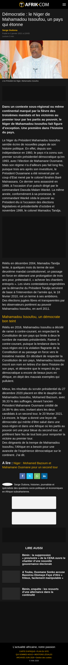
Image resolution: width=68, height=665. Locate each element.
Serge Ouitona (9, 30)
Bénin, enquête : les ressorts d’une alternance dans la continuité (40, 592)
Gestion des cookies (44, 658)
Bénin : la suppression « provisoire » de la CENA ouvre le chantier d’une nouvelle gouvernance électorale (43, 559)
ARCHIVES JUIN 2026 (25, 658)
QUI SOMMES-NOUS (24, 654)
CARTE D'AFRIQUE (27, 651)
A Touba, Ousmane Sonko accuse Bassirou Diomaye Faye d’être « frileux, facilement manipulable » (43, 575)
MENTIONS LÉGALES (43, 654)
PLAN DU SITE (43, 651)
